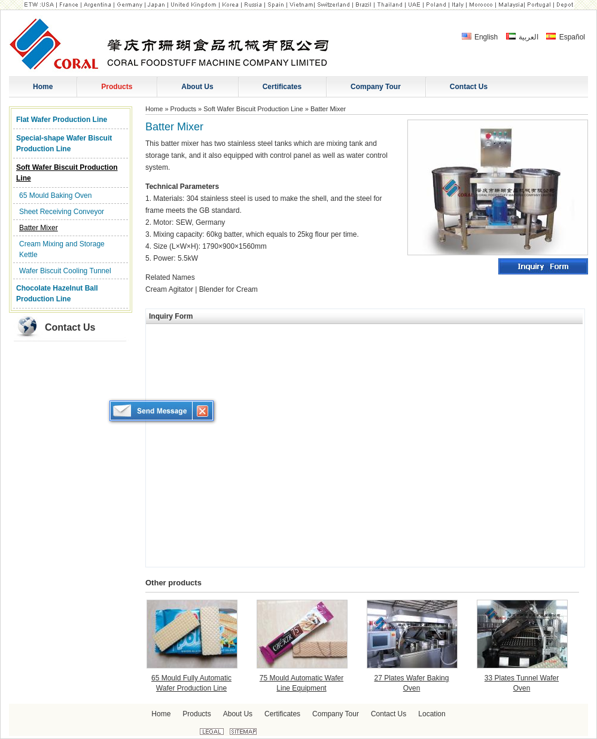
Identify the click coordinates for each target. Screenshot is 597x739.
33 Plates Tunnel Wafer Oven (522, 683)
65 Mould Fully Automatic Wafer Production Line (191, 683)
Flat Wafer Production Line (61, 119)
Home (154, 108)
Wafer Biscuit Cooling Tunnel (65, 271)
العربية (522, 37)
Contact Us (70, 327)
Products (183, 108)
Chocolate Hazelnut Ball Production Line (57, 293)
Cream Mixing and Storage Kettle (62, 249)
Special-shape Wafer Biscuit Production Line (64, 143)
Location (431, 714)
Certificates (282, 714)
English (480, 37)
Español (565, 37)
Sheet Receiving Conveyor (61, 211)
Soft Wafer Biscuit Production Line (67, 172)
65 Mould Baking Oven (55, 195)
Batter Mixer (38, 228)
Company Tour (335, 714)
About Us (237, 714)
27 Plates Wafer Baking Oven (411, 683)
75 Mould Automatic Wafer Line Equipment (301, 683)
